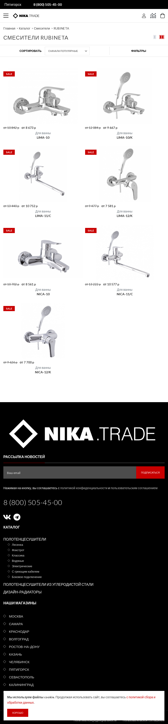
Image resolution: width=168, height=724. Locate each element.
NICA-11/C (125, 294)
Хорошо (17, 712)
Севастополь (21, 677)
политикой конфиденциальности (84, 488)
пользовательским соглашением (134, 488)
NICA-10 (43, 294)
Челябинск (19, 662)
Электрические (22, 566)
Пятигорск (12, 4)
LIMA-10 (43, 137)
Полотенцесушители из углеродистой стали (48, 584)
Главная (9, 28)
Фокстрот (18, 550)
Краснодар (19, 631)
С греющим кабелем (25, 571)
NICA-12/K (43, 372)
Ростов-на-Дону (24, 647)
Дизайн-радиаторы (22, 592)
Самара (16, 624)
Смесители (42, 28)
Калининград (21, 685)
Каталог (24, 28)
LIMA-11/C (43, 216)
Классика (18, 555)
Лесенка (17, 544)
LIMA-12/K (125, 216)
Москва (16, 616)
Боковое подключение (27, 577)
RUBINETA (61, 28)
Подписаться (150, 472)
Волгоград (19, 639)
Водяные (18, 561)
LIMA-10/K (125, 137)
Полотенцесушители (24, 539)
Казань (15, 654)
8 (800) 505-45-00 (32, 502)
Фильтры (138, 51)
